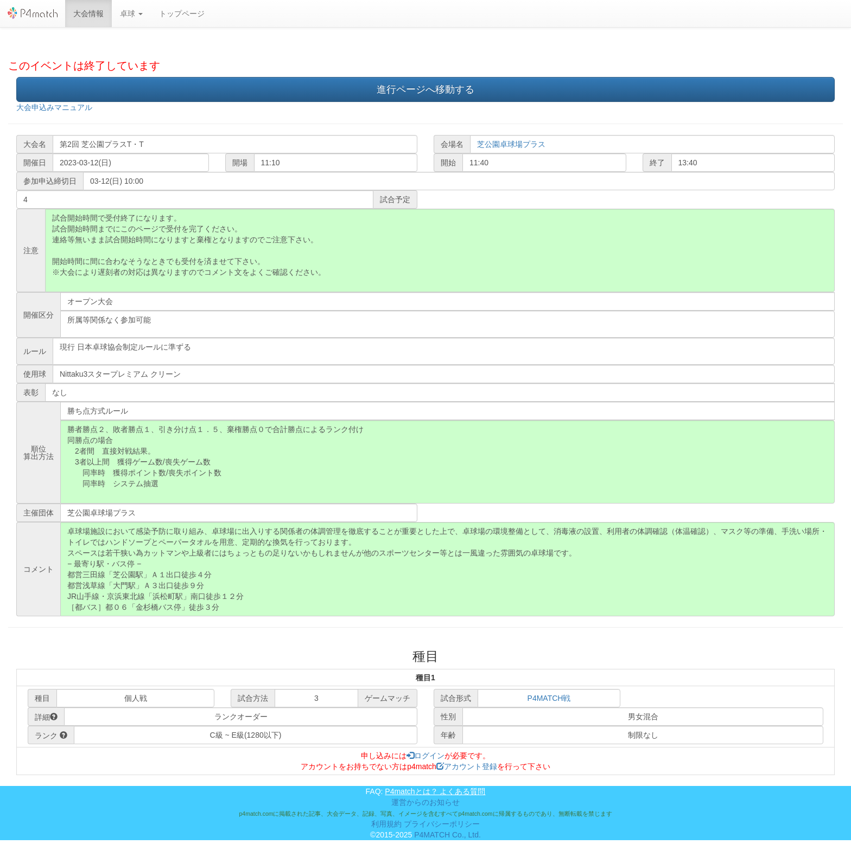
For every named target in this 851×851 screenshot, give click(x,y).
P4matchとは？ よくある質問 (435, 791)
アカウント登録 (466, 766)
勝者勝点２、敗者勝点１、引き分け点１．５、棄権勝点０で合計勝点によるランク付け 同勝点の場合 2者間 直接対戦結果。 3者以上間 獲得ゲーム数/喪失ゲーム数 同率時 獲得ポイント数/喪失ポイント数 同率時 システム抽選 (447, 462)
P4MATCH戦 (549, 698)
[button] (131, 13)
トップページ (182, 13)
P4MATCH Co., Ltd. (447, 834)
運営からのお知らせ (425, 802)
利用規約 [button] (386, 824)
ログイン (425, 755)
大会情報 (88, 13)
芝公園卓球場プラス (511, 144)
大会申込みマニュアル (54, 107)
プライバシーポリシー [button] (442, 824)
